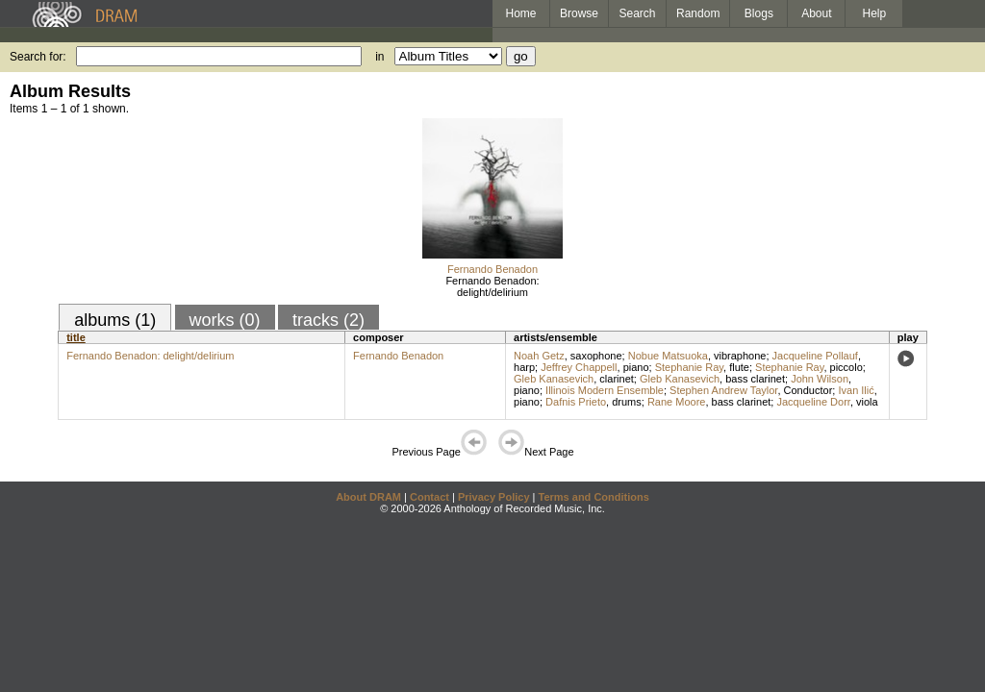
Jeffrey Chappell (579, 367)
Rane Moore (676, 402)
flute (739, 367)
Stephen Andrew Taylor (723, 390)
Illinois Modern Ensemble (604, 390)
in (379, 56)
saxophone (596, 355)
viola (867, 402)
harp (524, 367)
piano (636, 367)
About (816, 13)
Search (637, 13)
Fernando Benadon (492, 269)
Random (698, 13)
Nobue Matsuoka (668, 355)
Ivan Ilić (855, 390)
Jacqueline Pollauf (815, 355)
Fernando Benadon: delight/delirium (492, 286)
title (76, 337)
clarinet (616, 378)
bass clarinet (755, 378)
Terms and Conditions (594, 497)
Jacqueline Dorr (812, 402)
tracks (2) (328, 320)
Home (520, 13)
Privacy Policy (494, 497)
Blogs (759, 13)
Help (875, 13)
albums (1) (115, 320)
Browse (579, 13)
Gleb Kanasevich (554, 378)
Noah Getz (539, 355)
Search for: (38, 56)
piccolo (846, 367)
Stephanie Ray (689, 367)
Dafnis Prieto (575, 402)
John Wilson (819, 378)
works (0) (225, 320)
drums (627, 402)
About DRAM (368, 497)
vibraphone (740, 355)
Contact (429, 497)
